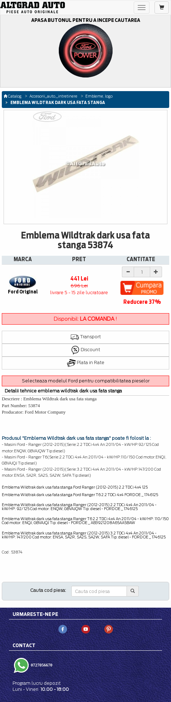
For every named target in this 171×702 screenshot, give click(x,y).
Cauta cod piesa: (48, 590)
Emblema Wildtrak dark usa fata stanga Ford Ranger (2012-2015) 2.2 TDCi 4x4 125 (75, 487)
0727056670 (41, 665)
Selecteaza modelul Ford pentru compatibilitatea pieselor (85, 380)
